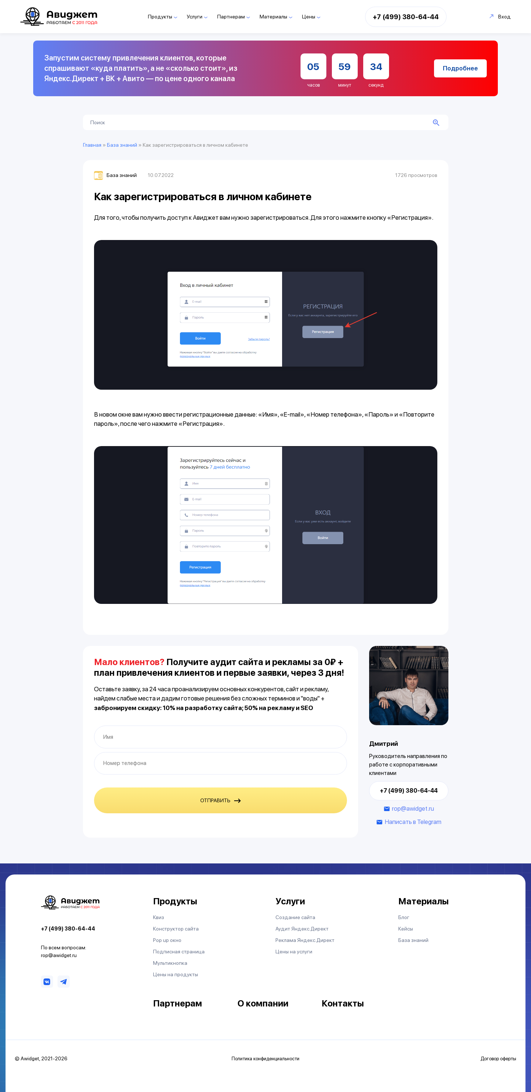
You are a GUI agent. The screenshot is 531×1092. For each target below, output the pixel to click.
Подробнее (460, 68)
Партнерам (231, 17)
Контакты (343, 1003)
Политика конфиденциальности (265, 1058)
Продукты (160, 17)
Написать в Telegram (413, 821)
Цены (308, 17)
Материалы (273, 17)
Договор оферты (498, 1058)
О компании (262, 1003)
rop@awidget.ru (413, 808)
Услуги (194, 17)
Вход (500, 17)
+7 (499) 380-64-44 (406, 17)
